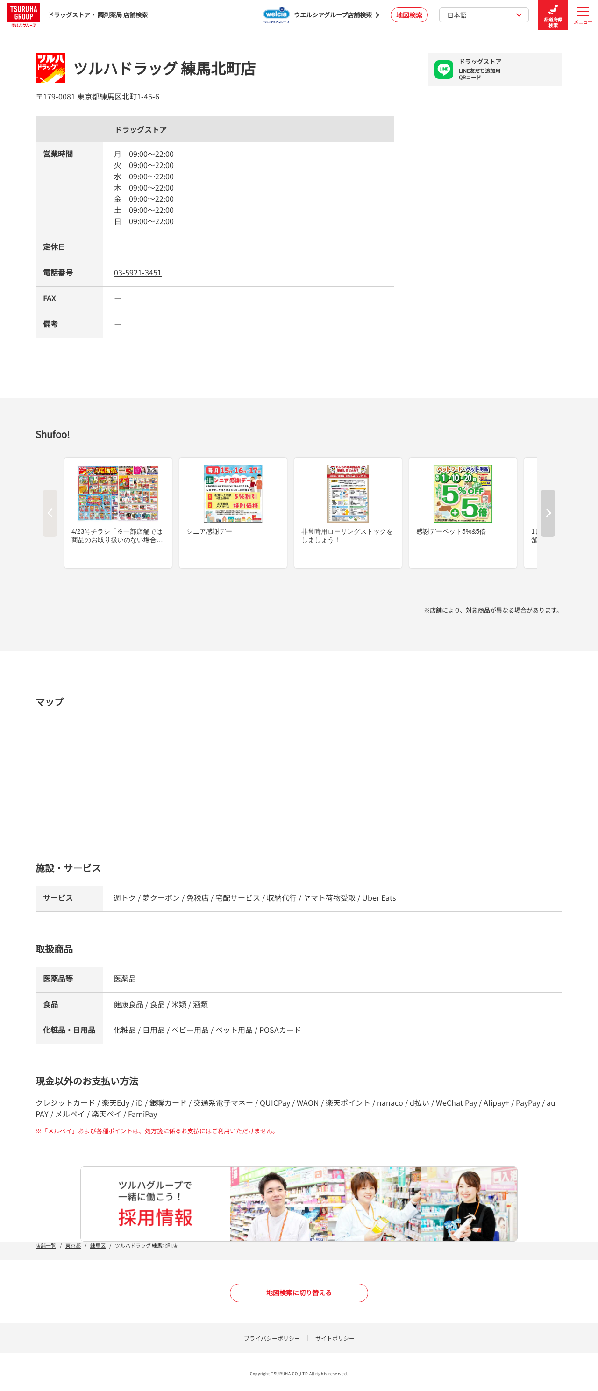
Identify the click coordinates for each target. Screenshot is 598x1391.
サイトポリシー (335, 1338)
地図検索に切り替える (299, 1292)
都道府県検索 (553, 15)
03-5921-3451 (138, 272)
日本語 (484, 15)
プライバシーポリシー (272, 1338)
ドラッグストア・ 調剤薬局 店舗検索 (77, 15)
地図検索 (409, 15)
